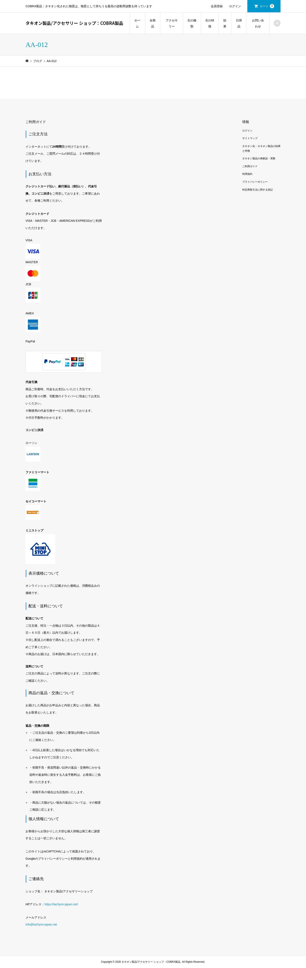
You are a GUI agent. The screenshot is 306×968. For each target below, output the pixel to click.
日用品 (239, 23)
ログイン (235, 6)
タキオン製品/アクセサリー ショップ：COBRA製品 (74, 23)
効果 (224, 23)
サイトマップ (250, 138)
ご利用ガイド (250, 166)
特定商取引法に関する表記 (257, 189)
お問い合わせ (258, 23)
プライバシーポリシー (255, 181)
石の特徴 (209, 23)
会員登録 (217, 6)
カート (267, 6)
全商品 (153, 23)
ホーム (137, 23)
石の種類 (191, 23)
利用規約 (247, 173)
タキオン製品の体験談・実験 (258, 158)
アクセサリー (172, 23)
